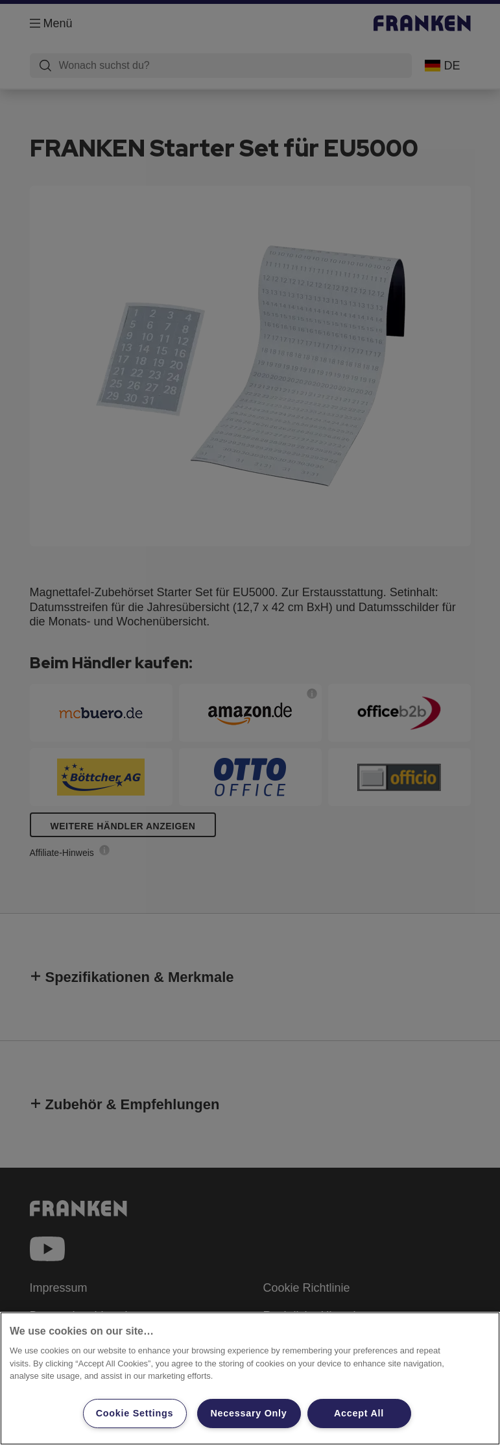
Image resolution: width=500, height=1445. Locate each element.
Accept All (359, 1413)
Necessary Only (248, 1413)
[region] (250, 1378)
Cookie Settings (135, 1413)
